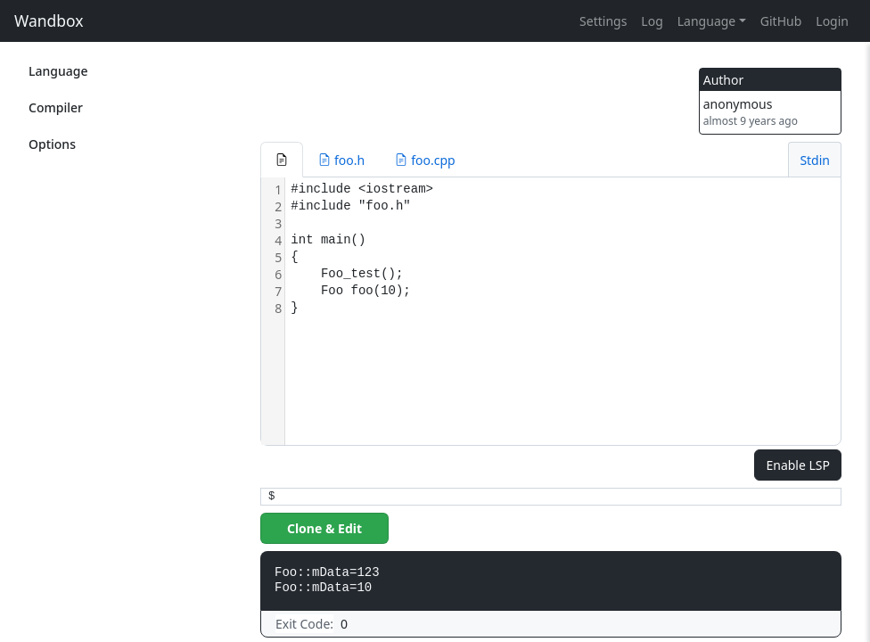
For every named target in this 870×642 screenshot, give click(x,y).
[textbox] (563, 311)
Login (832, 20)
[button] (281, 159)
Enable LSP (798, 465)
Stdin (815, 160)
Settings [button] (603, 20)
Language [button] (706, 20)
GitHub (781, 20)
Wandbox (49, 20)
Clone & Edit (324, 528)
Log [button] (651, 20)
